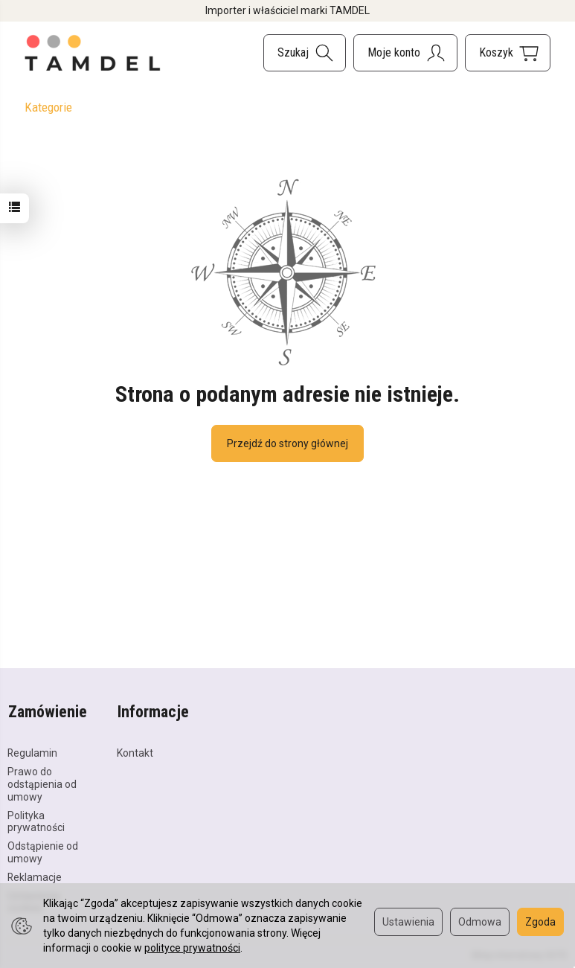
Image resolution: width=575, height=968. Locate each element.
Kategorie (48, 107)
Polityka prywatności (36, 819)
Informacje (152, 710)
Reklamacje (34, 875)
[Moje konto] (405, 52)
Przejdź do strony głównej (287, 443)
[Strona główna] (93, 52)
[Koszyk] (507, 52)
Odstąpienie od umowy (42, 850)
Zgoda (540, 922)
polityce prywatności (192, 948)
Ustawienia (408, 922)
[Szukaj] (304, 52)
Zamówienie (46, 710)
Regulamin (32, 751)
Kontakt (135, 751)
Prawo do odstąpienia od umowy (42, 782)
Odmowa (479, 922)
